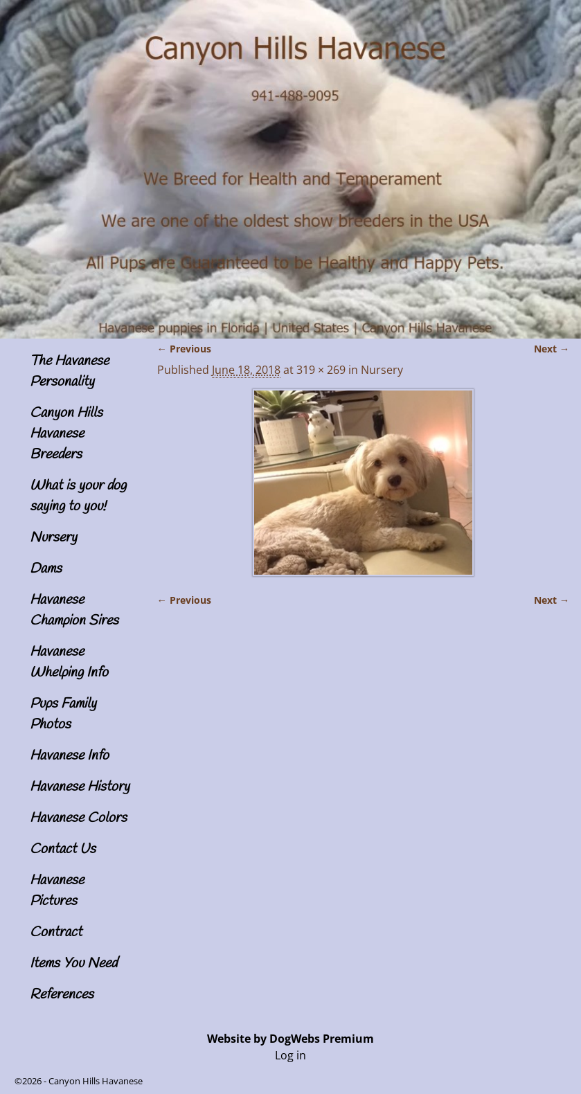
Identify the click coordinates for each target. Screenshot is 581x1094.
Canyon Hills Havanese (95, 1081)
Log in (290, 1055)
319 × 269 (321, 369)
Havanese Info (69, 755)
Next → (551, 348)
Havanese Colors (78, 818)
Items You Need (73, 963)
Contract (56, 932)
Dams (46, 568)
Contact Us (63, 849)
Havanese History (79, 787)
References (61, 994)
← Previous (184, 348)
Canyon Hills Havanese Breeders (66, 434)
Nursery (53, 537)
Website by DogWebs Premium (290, 1038)
